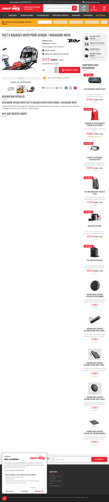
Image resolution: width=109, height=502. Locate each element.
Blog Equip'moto (54, 486)
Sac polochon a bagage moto (94, 89)
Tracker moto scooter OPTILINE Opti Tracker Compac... (95, 432)
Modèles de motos (55, 476)
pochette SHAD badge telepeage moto (94, 159)
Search (74, 8)
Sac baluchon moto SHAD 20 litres (95, 193)
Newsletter (52, 478)
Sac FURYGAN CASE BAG (95, 260)
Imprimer (60, 88)
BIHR (50, 41)
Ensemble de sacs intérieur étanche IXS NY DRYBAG (95, 124)
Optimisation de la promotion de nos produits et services (22, 481)
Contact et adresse (55, 481)
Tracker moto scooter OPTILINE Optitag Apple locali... (95, 398)
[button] (4, 498)
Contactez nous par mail (92, 2)
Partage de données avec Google (15, 482)
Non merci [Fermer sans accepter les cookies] (9, 491)
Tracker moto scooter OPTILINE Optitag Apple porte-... (95, 364)
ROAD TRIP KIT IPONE (95, 226)
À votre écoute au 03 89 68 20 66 (20, 2)
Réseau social (10, 479)
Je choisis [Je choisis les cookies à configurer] (24, 491)
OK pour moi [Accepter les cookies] (39, 491)
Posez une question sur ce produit (57, 54)
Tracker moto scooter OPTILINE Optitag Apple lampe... (94, 330)
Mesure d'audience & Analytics (15, 477)
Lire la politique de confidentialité (14, 470)
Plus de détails (50, 50)
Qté (43, 70)
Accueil (3, 30)
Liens (51, 483)
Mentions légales (80, 497)
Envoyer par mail (49, 88)
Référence (46, 43)
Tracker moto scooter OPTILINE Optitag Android (95, 295)
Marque (45, 41)
